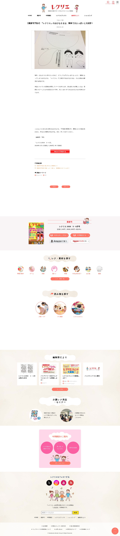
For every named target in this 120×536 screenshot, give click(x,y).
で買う (80, 241)
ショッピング (88, 15)
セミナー (44, 383)
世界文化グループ (71, 529)
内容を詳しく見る (60, 235)
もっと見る (60, 389)
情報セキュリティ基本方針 (59, 526)
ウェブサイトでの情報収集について (42, 529)
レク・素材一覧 (60, 278)
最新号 (39, 15)
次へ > (66, 186)
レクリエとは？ (108, 3)
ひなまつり (39, 175)
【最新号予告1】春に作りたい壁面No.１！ (46, 165)
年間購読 (113, 3)
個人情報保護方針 (75, 526)
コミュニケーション (69, 383)
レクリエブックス (61, 15)
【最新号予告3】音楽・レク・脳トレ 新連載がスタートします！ (52, 168)
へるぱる (55, 507)
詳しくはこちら (60, 463)
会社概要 (45, 526)
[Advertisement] (47, 203)
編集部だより (75, 15)
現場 (65, 381)
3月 (45, 175)
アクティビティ (73, 381)
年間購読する (81, 235)
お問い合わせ (59, 529)
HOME (30, 15)
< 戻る (54, 186)
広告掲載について (85, 529)
